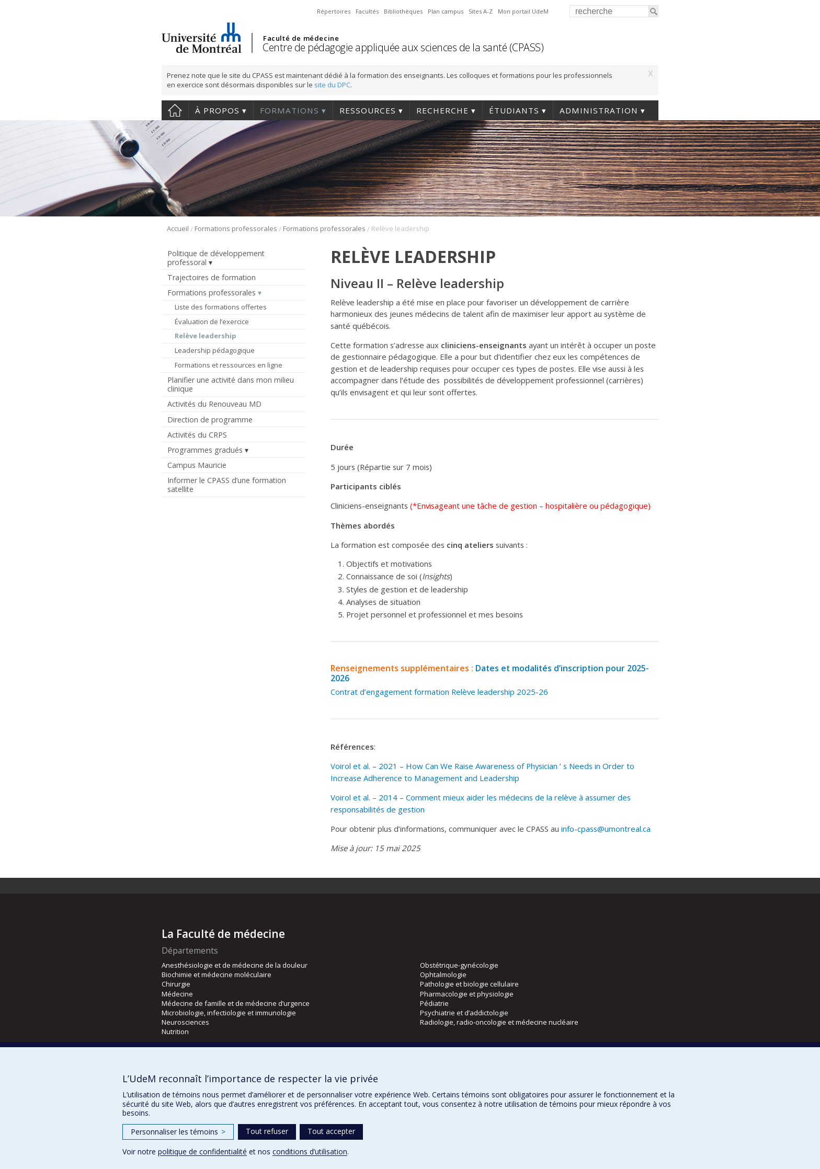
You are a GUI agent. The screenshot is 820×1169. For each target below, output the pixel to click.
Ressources (367, 110)
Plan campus (445, 11)
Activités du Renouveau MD (214, 404)
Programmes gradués (205, 450)
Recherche (442, 110)
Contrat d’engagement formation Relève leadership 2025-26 (439, 691)
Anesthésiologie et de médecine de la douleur (235, 965)
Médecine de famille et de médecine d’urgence (236, 1003)
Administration (599, 110)
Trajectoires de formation (211, 277)
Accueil (175, 110)
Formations (289, 110)
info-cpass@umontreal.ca (606, 828)
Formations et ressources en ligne (228, 365)
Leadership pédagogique (215, 350)
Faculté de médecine (301, 38)
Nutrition (175, 1031)
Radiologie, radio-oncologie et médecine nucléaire (499, 1022)
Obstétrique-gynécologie (459, 965)
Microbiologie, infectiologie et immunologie (229, 1012)
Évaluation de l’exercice (212, 321)
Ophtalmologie (443, 974)
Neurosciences (185, 1022)
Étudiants (514, 110)
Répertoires (333, 11)
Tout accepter (331, 1131)
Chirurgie (176, 984)
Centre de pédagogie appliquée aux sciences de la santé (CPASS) (403, 47)
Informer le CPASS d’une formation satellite (226, 484)
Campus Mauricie (196, 465)
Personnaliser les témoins (178, 1132)
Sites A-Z (481, 11)
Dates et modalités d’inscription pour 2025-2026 (490, 673)
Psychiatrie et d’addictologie (464, 1012)
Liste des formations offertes (221, 307)
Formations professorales (236, 228)
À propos (217, 110)
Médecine (177, 994)
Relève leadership (205, 335)
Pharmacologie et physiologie (467, 994)
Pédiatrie (434, 1003)
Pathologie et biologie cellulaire (469, 984)
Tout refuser (267, 1131)
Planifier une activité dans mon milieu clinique (230, 384)
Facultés (367, 11)
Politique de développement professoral (216, 257)
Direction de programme (210, 420)
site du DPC (332, 84)
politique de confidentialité (202, 1151)
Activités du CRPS (197, 435)
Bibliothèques (403, 11)
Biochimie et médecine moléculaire (216, 974)
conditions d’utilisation (309, 1151)
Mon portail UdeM (523, 11)
